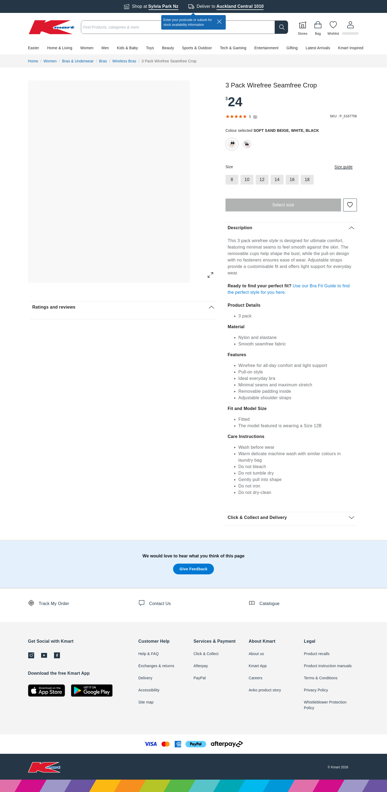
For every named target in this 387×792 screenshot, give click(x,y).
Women (87, 48)
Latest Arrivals (318, 48)
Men (105, 48)
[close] (219, 21)
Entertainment (266, 48)
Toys (150, 48)
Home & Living (59, 48)
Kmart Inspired (350, 48)
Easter (33, 48)
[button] (193, 47)
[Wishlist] (334, 27)
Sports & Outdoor (197, 48)
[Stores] (303, 27)
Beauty (168, 48)
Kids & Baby (127, 48)
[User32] (350, 27)
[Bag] (319, 27)
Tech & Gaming (233, 48)
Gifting (292, 48)
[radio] (231, 144)
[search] (282, 27)
